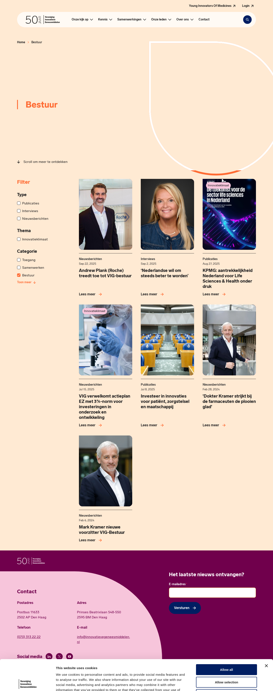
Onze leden (159, 19)
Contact (204, 19)
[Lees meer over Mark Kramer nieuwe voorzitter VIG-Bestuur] (91, 540)
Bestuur (28, 275)
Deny (227, 664)
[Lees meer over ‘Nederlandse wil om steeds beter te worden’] (153, 294)
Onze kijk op (80, 19)
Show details (224, 682)
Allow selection (226, 651)
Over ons (182, 19)
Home (21, 42)
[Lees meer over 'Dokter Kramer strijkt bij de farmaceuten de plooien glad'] (215, 425)
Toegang (28, 260)
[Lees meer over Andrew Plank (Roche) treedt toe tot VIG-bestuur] (91, 294)
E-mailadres (178, 584)
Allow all (226, 639)
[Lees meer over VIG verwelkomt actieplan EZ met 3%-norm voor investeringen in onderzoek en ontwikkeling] (91, 425)
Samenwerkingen (129, 19)
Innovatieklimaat (35, 239)
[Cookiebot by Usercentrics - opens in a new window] (27, 683)
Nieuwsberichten (35, 219)
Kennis (102, 19)
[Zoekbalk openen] (247, 19)
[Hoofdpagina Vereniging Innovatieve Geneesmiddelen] (43, 19)
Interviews (30, 211)
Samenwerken (33, 268)
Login (246, 6)
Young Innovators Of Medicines (210, 6)
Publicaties (30, 203)
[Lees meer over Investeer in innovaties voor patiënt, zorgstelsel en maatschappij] (153, 425)
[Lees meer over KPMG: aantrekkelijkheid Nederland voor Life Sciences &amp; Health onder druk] (215, 294)
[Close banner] (266, 635)
